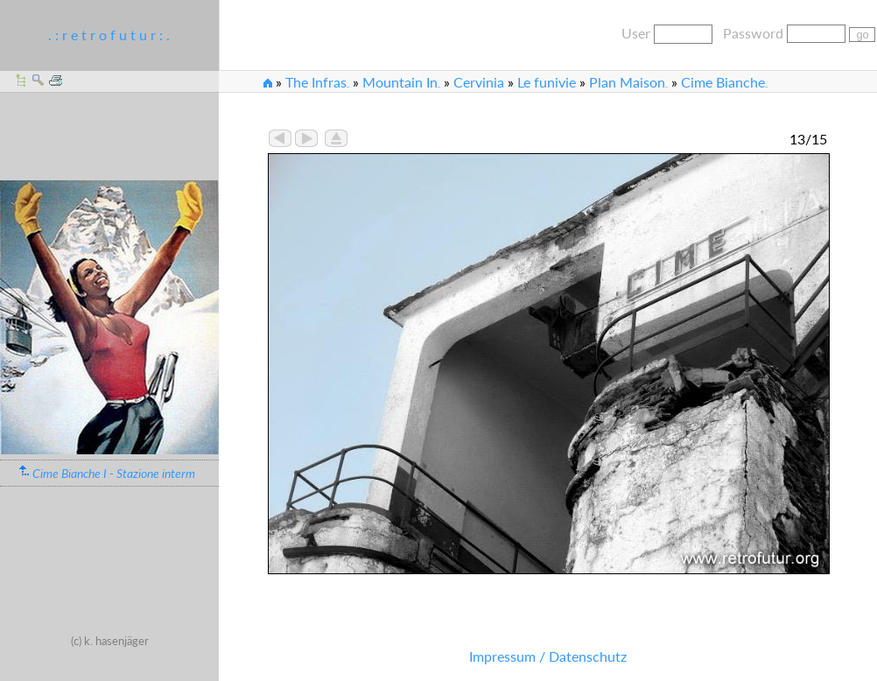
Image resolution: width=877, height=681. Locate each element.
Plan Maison (628, 82)
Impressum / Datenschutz (548, 656)
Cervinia (478, 82)
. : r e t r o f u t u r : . (109, 34)
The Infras (317, 82)
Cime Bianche (724, 82)
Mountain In (401, 82)
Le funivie (546, 82)
